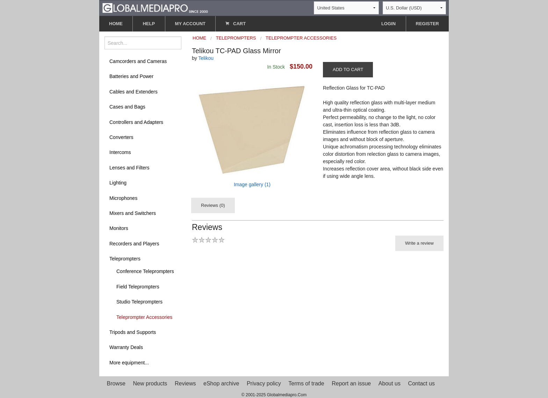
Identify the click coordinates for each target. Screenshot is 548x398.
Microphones (123, 198)
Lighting (118, 183)
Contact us (421, 383)
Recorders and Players (134, 243)
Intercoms (120, 152)
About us (389, 383)
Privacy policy (264, 383)
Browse (116, 383)
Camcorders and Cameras (138, 61)
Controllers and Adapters (136, 122)
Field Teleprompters (137, 286)
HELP (149, 23)
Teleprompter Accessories (144, 317)
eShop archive (221, 383)
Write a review (419, 243)
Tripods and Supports (132, 332)
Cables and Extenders (133, 92)
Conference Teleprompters (145, 271)
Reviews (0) (213, 205)
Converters (121, 137)
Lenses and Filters (129, 167)
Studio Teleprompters (139, 302)
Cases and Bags (127, 107)
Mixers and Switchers (132, 213)
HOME (116, 23)
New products (150, 383)
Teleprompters (124, 258)
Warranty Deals (126, 347)
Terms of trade (306, 383)
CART (235, 23)
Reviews (185, 383)
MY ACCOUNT (190, 23)
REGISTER (427, 23)
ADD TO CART (348, 69)
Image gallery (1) (252, 184)
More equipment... (129, 362)
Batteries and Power (131, 76)
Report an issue (351, 383)
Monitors (118, 228)
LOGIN (388, 23)
